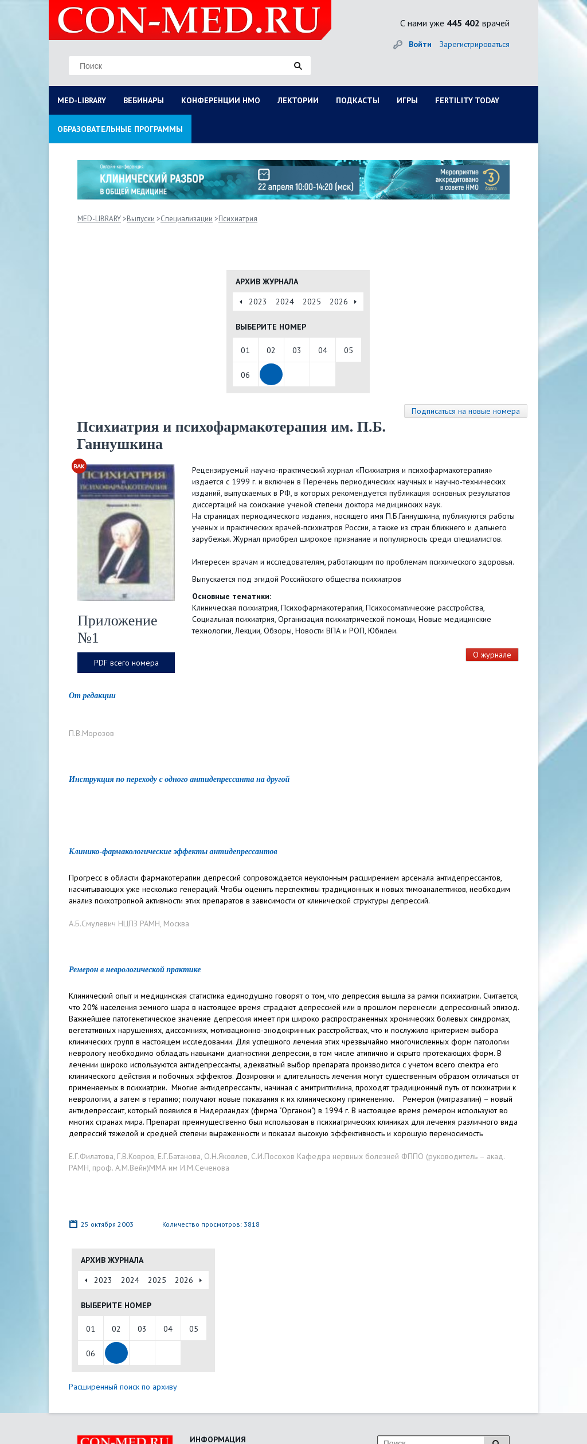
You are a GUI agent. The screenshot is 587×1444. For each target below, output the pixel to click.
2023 (258, 301)
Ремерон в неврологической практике (135, 969)
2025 (312, 301)
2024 (285, 301)
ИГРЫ (407, 100)
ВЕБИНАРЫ (143, 100)
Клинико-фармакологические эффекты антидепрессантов (173, 851)
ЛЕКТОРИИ (298, 100)
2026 (339, 301)
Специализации (187, 219)
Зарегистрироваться (475, 44)
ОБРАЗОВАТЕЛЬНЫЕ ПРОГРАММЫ (120, 129)
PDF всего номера (126, 663)
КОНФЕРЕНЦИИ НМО (220, 100)
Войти (420, 44)
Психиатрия (237, 219)
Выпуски (141, 219)
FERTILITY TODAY (467, 100)
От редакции (92, 695)
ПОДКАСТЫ (357, 100)
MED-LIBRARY (81, 100)
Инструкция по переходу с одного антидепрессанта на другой (179, 779)
